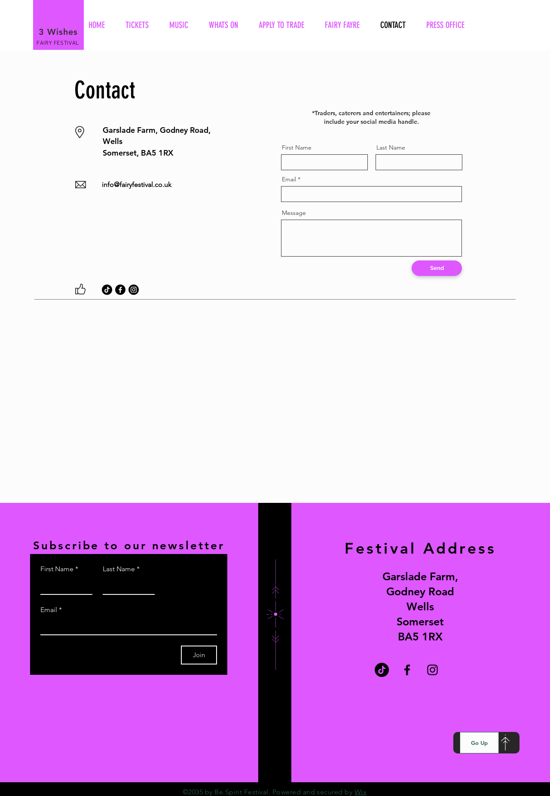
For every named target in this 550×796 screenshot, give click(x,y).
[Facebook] (120, 290)
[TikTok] (107, 290)
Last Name (390, 147)
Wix (360, 792)
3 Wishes (58, 32)
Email (289, 179)
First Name (297, 147)
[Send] (437, 268)
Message (294, 213)
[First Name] (63, 585)
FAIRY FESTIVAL (58, 43)
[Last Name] (126, 585)
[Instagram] (133, 290)
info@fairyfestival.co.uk (136, 185)
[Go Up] (479, 742)
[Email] (126, 626)
